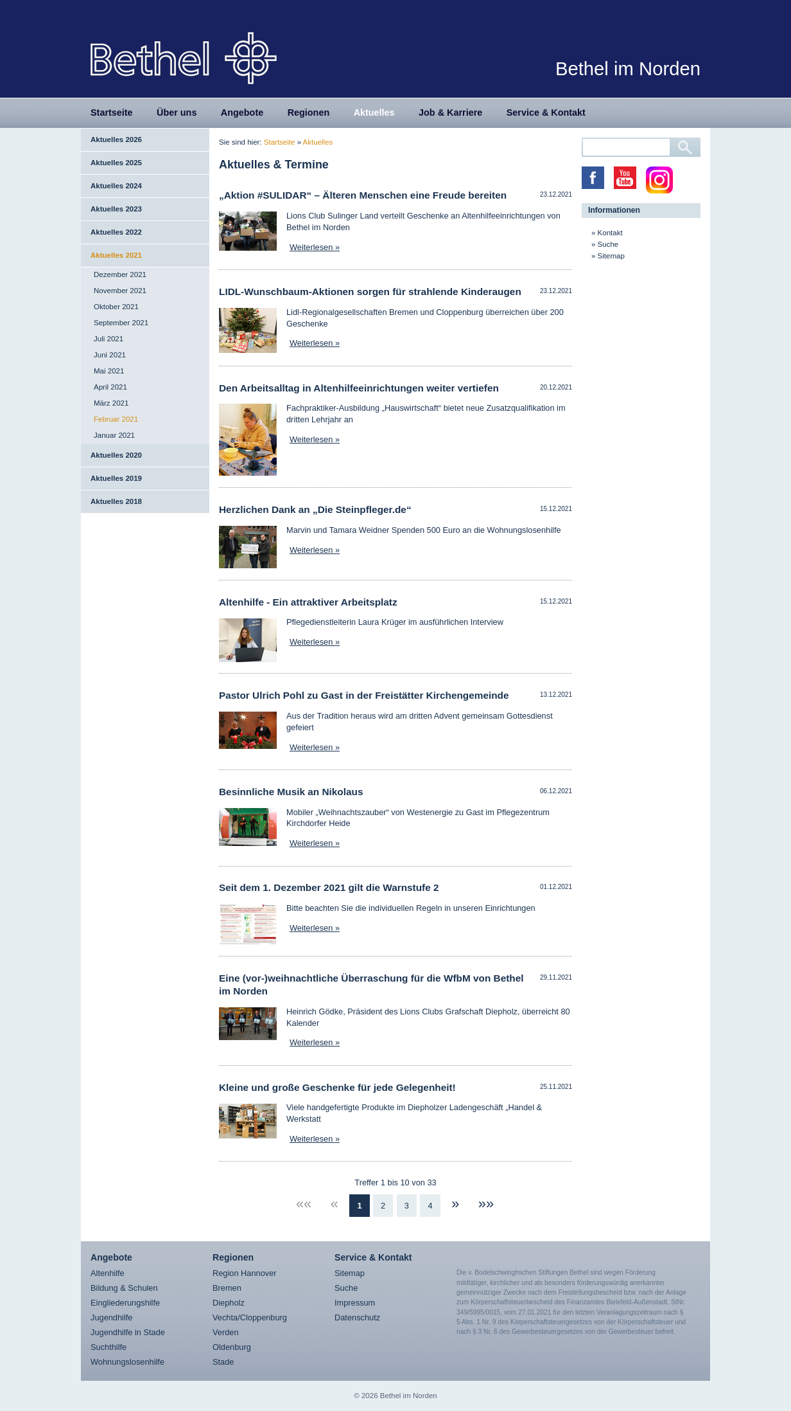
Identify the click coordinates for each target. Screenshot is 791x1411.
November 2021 (120, 290)
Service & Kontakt (546, 112)
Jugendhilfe (111, 1317)
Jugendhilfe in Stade (128, 1332)
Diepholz (229, 1303)
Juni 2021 (110, 355)
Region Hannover (245, 1273)
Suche (608, 244)
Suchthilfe (108, 1347)
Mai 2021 (109, 371)
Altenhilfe (108, 1273)
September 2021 (121, 323)
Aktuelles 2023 (116, 209)
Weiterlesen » (315, 247)
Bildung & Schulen (124, 1288)
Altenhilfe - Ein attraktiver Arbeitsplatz (308, 602)
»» (486, 1204)
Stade (223, 1362)
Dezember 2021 (120, 274)
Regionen (309, 112)
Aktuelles (374, 112)
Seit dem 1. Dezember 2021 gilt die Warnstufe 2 (329, 887)
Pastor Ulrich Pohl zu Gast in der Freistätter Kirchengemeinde (364, 695)
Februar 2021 (116, 419)
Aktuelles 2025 (116, 162)
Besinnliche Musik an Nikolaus (291, 791)
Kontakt (610, 233)
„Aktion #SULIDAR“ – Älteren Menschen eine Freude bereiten (363, 195)
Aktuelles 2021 (116, 255)
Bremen (227, 1288)
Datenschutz (357, 1317)
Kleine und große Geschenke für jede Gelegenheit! (337, 1087)
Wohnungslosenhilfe (127, 1362)
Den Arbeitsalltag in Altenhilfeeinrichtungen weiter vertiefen (359, 387)
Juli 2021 (108, 339)
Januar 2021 (114, 435)
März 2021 (111, 403)
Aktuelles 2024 (116, 186)
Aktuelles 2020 (116, 455)
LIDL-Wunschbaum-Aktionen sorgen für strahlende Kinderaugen (370, 291)
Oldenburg (232, 1347)
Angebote (242, 112)
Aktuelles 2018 (116, 501)
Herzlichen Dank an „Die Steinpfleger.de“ (315, 509)
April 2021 (110, 387)
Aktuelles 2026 (116, 139)
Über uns (176, 112)
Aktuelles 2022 (116, 232)
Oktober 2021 (116, 306)
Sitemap (611, 256)
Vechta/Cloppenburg (250, 1317)
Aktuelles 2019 (116, 478)
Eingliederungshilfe (125, 1303)
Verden (226, 1332)
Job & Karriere (450, 112)
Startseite (112, 112)
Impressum (355, 1303)
